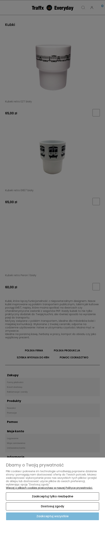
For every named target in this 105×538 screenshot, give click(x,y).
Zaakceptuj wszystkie (52, 516)
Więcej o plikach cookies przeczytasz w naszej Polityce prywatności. (49, 488)
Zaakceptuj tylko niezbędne (52, 496)
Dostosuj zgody (52, 506)
